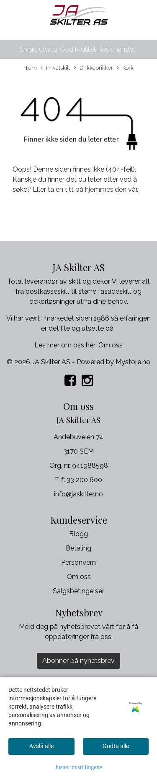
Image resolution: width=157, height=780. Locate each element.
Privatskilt (55, 68)
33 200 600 (84, 480)
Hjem (30, 68)
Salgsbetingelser (78, 591)
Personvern (78, 562)
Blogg (78, 534)
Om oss (110, 345)
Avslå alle (41, 746)
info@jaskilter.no (78, 494)
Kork (125, 68)
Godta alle (116, 746)
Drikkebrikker (93, 68)
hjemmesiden (105, 189)
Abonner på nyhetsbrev (78, 661)
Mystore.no (133, 362)
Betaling (78, 548)
